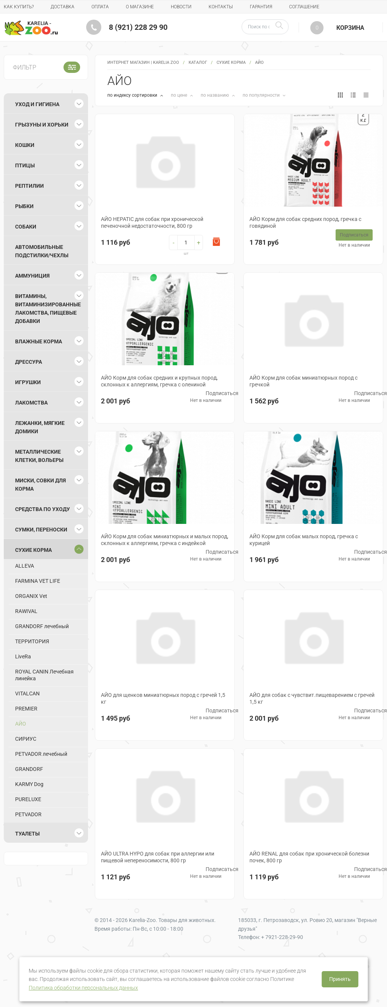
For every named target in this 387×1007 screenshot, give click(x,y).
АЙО (20, 724)
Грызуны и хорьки (41, 125)
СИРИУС (25, 739)
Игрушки (28, 382)
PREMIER (26, 709)
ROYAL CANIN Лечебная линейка (44, 675)
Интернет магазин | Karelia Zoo (143, 62)
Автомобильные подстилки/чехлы (41, 251)
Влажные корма (38, 341)
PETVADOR (28, 814)
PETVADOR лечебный (41, 754)
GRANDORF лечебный (42, 626)
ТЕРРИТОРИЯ (32, 641)
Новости (181, 6)
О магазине (140, 6)
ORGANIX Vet (31, 596)
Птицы (25, 165)
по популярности (262, 95)
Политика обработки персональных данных (83, 988)
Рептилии (29, 186)
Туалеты (27, 834)
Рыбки (24, 206)
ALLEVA (24, 566)
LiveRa (23, 656)
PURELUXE (28, 799)
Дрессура (28, 362)
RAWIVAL (26, 611)
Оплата (100, 6)
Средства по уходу (42, 509)
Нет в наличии (354, 245)
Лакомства (31, 403)
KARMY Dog (29, 784)
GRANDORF (29, 769)
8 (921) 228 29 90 (138, 27)
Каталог (198, 62)
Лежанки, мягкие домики (40, 427)
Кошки (24, 145)
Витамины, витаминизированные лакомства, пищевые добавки (48, 308)
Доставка (62, 6)
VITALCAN (27, 693)
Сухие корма (231, 62)
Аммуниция (32, 276)
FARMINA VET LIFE (37, 581)
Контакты (221, 6)
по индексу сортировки (132, 95)
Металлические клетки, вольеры (39, 456)
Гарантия (261, 6)
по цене (179, 95)
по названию (215, 95)
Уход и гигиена (37, 104)
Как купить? (19, 6)
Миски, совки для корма (40, 484)
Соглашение (304, 6)
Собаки (25, 227)
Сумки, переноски (41, 530)
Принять (340, 979)
